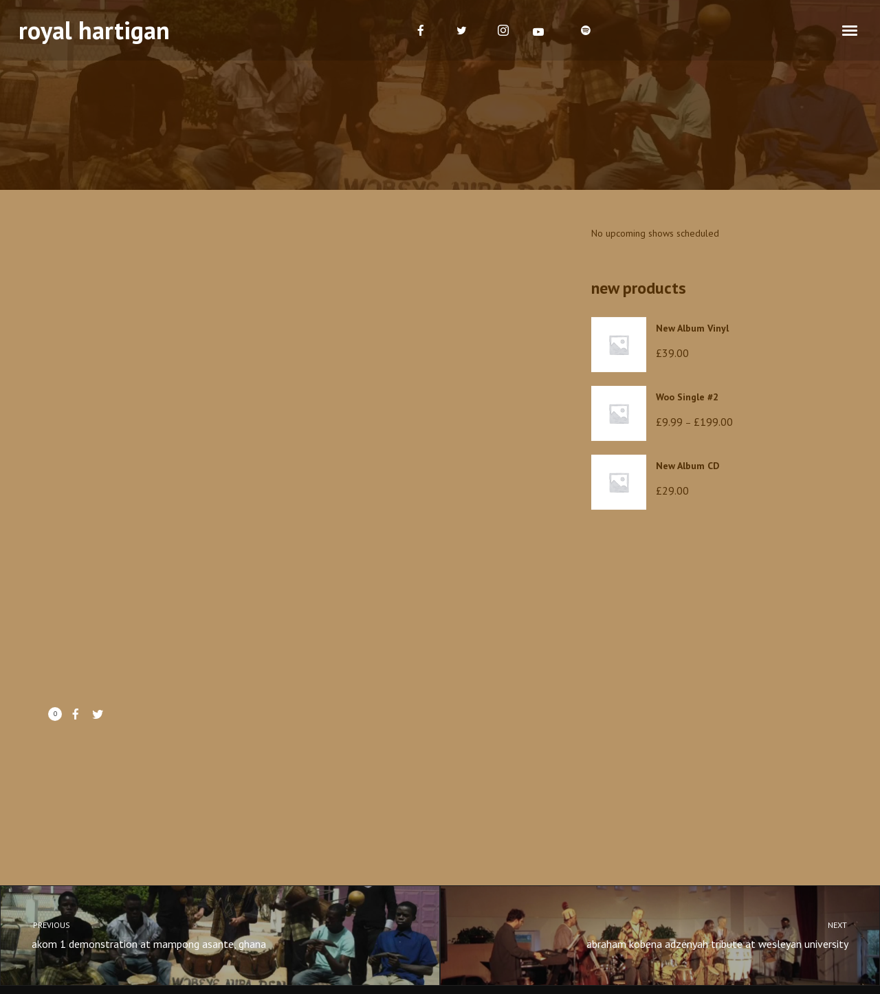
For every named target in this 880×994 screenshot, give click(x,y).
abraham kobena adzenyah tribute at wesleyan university (672, 934)
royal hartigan (94, 30)
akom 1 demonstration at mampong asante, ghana (207, 934)
